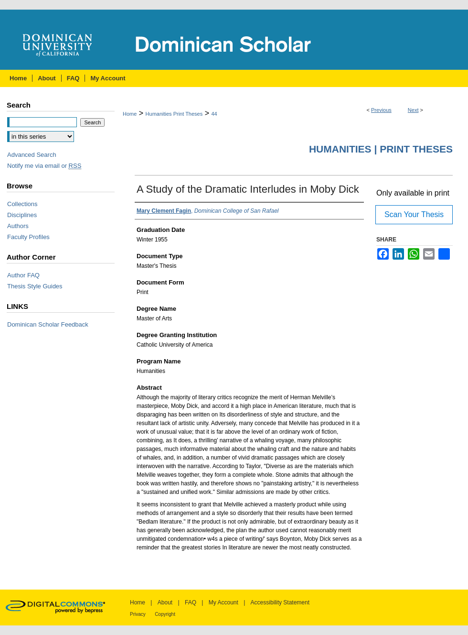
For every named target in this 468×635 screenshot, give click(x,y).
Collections (22, 204)
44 (214, 114)
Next (413, 110)
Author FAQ (23, 275)
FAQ (190, 602)
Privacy (138, 614)
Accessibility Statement (280, 602)
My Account (223, 602)
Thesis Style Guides (35, 286)
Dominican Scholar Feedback (47, 324)
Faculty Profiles (28, 237)
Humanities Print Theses (174, 114)
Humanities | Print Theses (381, 148)
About (165, 602)
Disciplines (22, 215)
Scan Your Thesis (414, 214)
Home (130, 114)
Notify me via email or (44, 165)
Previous (381, 110)
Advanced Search (31, 154)
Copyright (165, 614)
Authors (18, 226)
